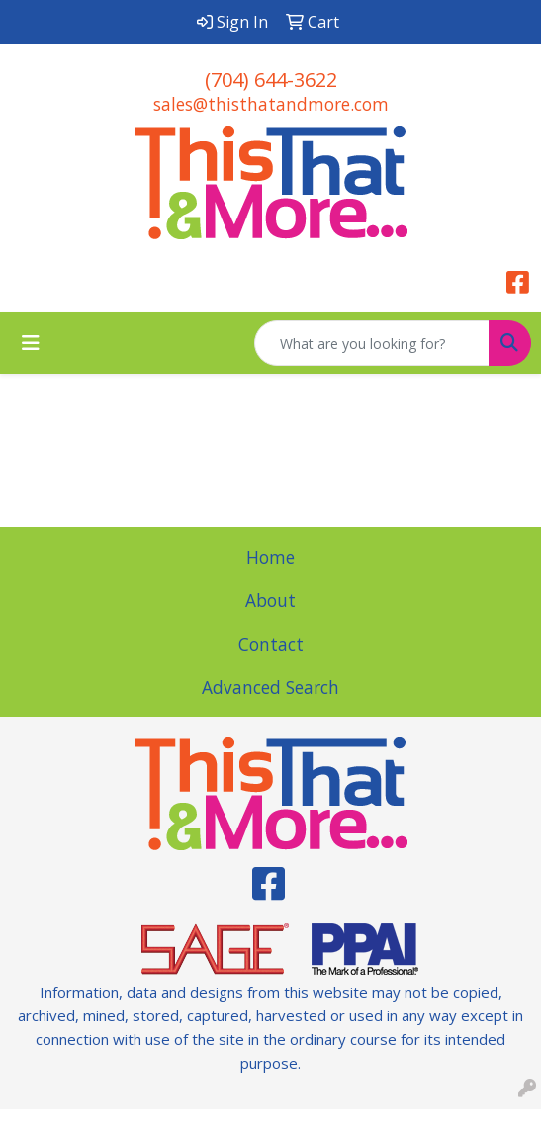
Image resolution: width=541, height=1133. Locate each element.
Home (270, 556)
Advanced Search (270, 687)
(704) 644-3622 (271, 79)
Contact (271, 643)
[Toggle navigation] (30, 343)
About (270, 600)
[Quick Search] (372, 343)
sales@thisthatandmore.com (271, 104)
